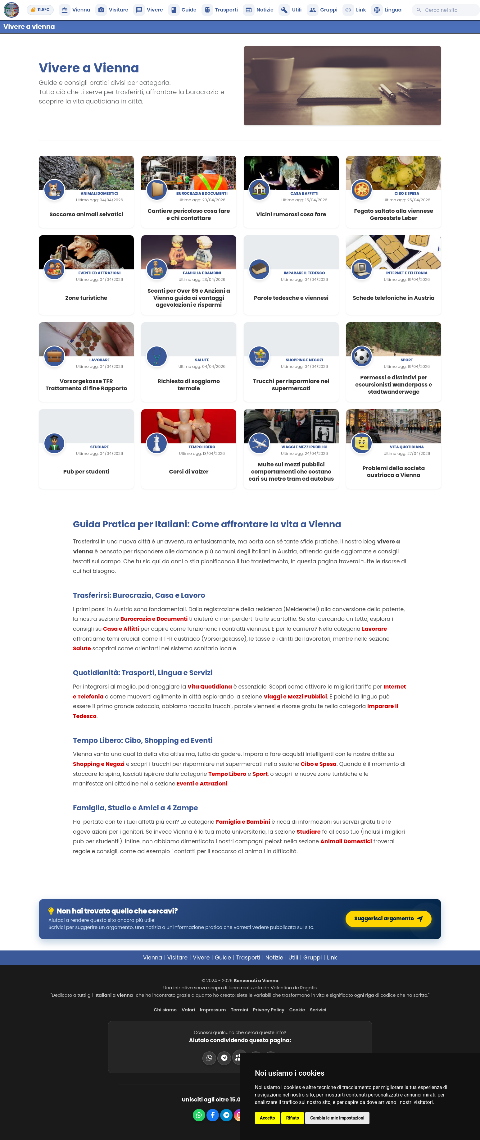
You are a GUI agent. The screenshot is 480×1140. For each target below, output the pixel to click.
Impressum (213, 1010)
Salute (202, 360)
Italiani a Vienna (114, 995)
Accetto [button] (267, 1117)
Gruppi (312, 957)
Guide (223, 957)
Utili (293, 957)
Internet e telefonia (407, 273)
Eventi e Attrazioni (202, 783)
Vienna (152, 957)
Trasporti (248, 957)
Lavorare (99, 360)
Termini (239, 1010)
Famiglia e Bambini (243, 822)
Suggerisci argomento (390, 919)
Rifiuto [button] (292, 1117)
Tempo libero (201, 447)
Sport (407, 360)
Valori (188, 1010)
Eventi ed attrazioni (99, 273)
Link (332, 957)
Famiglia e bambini (202, 273)
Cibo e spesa (407, 193)
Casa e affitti (304, 193)
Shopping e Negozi (99, 764)
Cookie (297, 1010)
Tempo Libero (227, 774)
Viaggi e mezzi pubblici (305, 447)
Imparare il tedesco (304, 273)
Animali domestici (99, 193)
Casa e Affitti (121, 629)
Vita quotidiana (407, 447)
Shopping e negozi (304, 360)
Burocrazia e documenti (202, 193)
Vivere (201, 957)
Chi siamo (165, 1010)
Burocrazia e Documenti (154, 619)
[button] (386, 10)
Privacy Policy (268, 1010)
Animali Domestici (346, 841)
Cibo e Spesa (319, 764)
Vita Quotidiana (210, 686)
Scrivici (318, 1010)
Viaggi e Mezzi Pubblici (295, 696)
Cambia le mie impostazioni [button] (337, 1117)
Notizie (274, 957)
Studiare (99, 447)
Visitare (177, 957)
